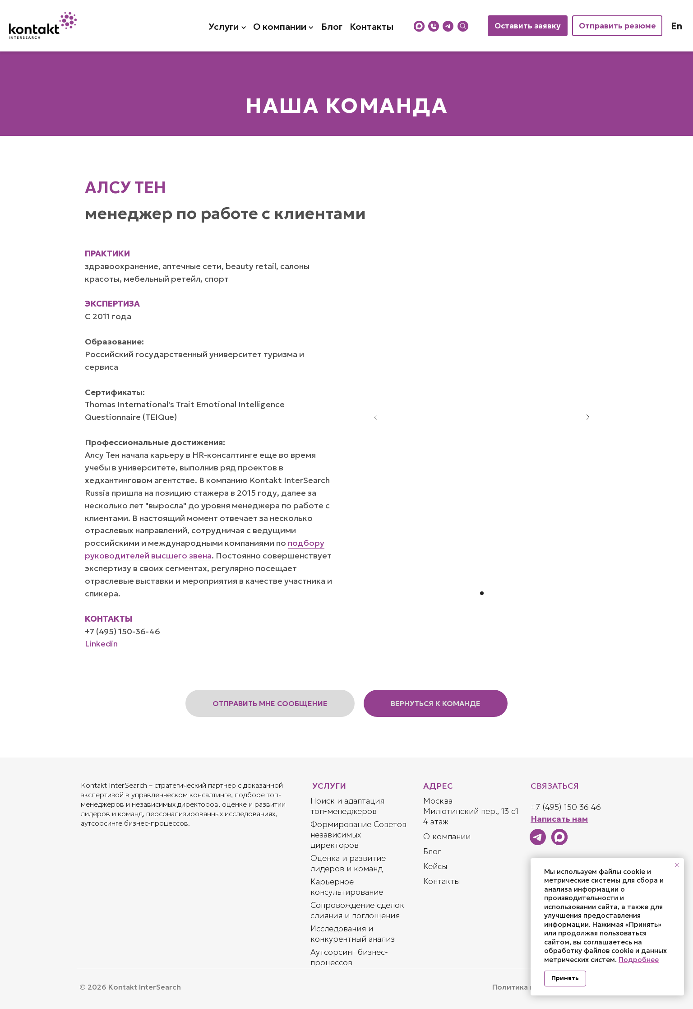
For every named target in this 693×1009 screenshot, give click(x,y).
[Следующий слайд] (588, 417)
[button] (270, 703)
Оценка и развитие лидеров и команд (348, 863)
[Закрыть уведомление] (677, 865)
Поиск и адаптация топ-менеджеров (347, 805)
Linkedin (101, 643)
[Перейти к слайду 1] (482, 593)
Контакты (441, 881)
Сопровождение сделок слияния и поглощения (357, 910)
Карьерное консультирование (346, 886)
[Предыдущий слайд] (376, 417)
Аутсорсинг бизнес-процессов (349, 957)
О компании (447, 836)
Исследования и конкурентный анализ (352, 933)
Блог (432, 851)
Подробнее (639, 959)
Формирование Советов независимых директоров (358, 834)
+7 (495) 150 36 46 (566, 807)
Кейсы (435, 866)
